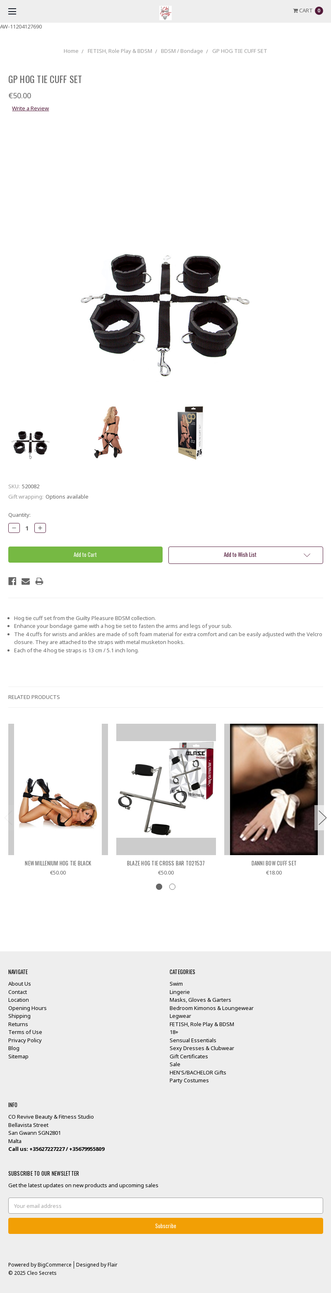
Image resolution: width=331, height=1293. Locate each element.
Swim (176, 983)
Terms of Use (25, 1032)
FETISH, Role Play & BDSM (120, 51)
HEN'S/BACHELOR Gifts (198, 1072)
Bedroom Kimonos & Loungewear (212, 1008)
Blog (13, 1048)
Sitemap (18, 1056)
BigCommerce (55, 1264)
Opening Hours (27, 1008)
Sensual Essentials (193, 1040)
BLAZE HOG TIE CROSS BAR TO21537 (166, 863)
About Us (19, 983)
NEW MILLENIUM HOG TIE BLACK (58, 863)
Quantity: (19, 514)
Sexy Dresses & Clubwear (202, 1048)
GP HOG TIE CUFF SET (239, 51)
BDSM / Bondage (182, 51)
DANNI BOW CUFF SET (274, 863)
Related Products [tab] (34, 697)
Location (18, 999)
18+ (174, 1032)
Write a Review (30, 108)
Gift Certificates (189, 1056)
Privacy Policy (25, 1040)
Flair (113, 1264)
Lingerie (180, 992)
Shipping (19, 1016)
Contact (17, 992)
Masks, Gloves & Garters (200, 999)
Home (71, 51)
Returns (18, 1024)
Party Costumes (189, 1080)
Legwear (180, 1016)
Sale (175, 1064)
